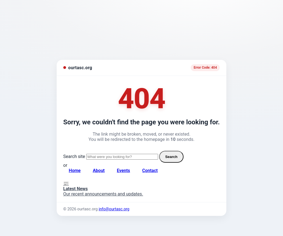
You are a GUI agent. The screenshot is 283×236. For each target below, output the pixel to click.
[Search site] (122, 157)
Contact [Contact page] (150, 170)
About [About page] (99, 170)
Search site (74, 156)
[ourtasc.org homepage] (77, 67)
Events (123, 170)
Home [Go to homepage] (75, 170)
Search (171, 157)
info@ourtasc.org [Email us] (114, 209)
